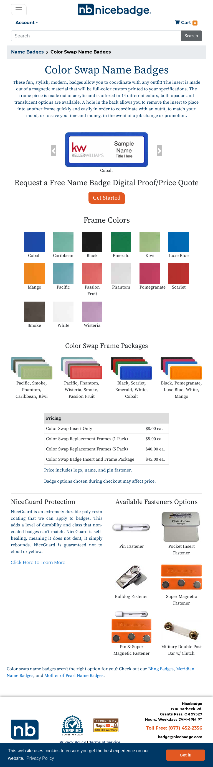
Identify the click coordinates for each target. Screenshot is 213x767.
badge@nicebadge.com (180, 737)
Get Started (106, 198)
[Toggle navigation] (19, 9)
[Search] (96, 35)
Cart (186, 23)
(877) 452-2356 (185, 728)
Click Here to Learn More (38, 562)
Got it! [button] (185, 755)
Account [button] (25, 22)
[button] (53, 151)
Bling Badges (161, 669)
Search (191, 36)
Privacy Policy (72, 742)
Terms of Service (104, 742)
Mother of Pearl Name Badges (73, 675)
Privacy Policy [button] (40, 758)
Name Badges (27, 52)
